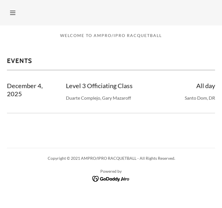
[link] (111, 178)
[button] (12, 12)
